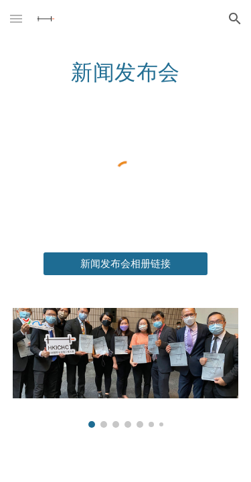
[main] (126, 72)
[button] (16, 18)
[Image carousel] (126, 368)
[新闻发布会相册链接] (125, 264)
